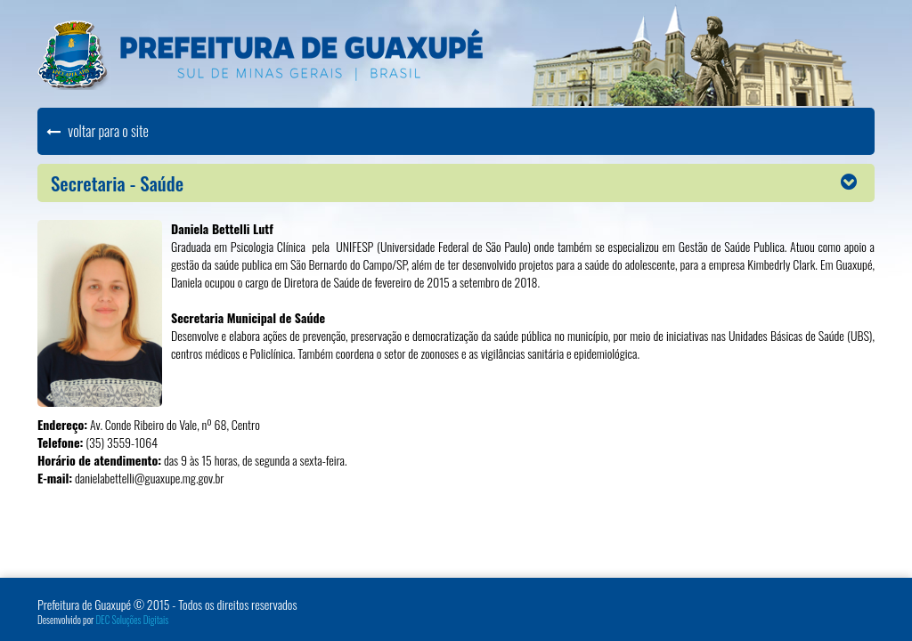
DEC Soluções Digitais (132, 620)
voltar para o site (97, 131)
